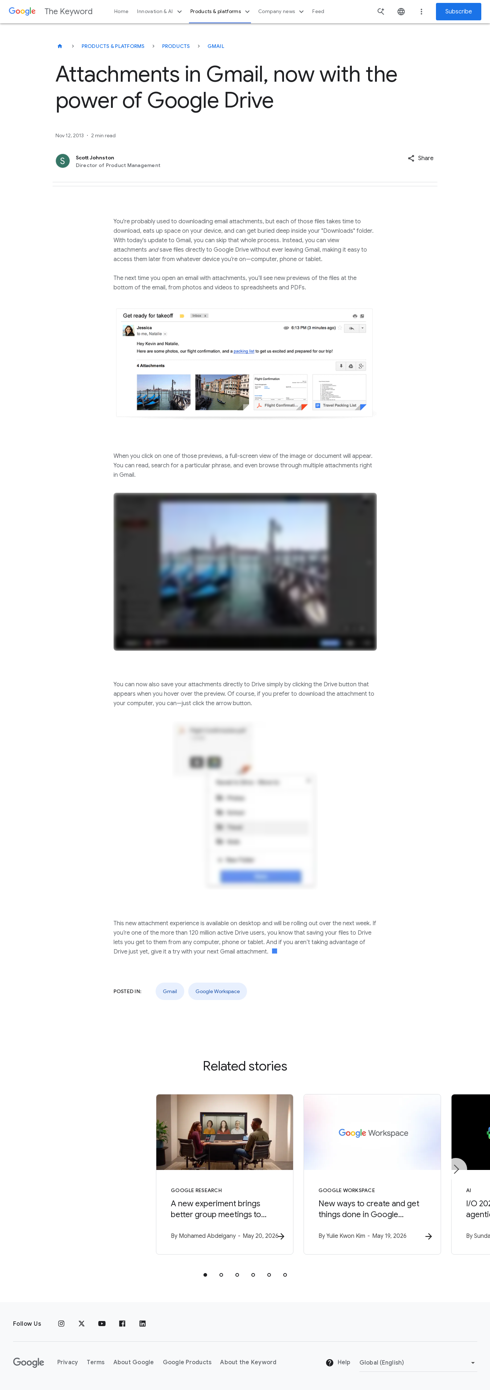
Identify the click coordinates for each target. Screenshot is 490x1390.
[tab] (205, 1276)
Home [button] (121, 11)
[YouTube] (102, 1324)
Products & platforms (221, 11)
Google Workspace (217, 991)
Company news (282, 11)
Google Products (187, 1362)
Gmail (215, 46)
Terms (95, 1362)
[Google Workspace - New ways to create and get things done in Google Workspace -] (340, 1175)
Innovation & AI (160, 11)
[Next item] (456, 1170)
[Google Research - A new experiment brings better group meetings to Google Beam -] (150, 1175)
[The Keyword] (60, 46)
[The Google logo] (28, 1362)
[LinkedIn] (142, 1324)
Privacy (67, 1362)
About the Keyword (248, 1362)
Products (176, 46)
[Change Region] (418, 1362)
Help (337, 1362)
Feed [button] (318, 11)
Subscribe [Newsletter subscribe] (458, 11)
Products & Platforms (113, 46)
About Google (134, 1362)
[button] (420, 158)
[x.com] (81, 1324)
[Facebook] (122, 1324)
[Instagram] (61, 1324)
